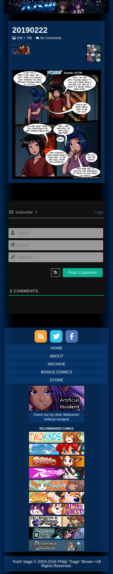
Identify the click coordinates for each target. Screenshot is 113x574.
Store (56, 380)
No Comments (51, 38)
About (57, 356)
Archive (56, 364)
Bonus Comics (56, 372)
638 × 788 (24, 38)
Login (98, 212)
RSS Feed (41, 336)
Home (56, 348)
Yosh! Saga (22, 561)
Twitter (56, 336)
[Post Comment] (83, 272)
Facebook (71, 336)
